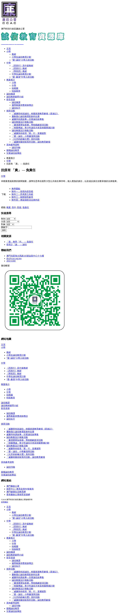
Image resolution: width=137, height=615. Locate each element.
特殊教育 (16, 91)
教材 (14, 54)
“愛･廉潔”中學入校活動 (23, 77)
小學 (8, 51)
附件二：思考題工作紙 (22, 194)
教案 (8, 207)
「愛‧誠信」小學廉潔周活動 (26, 136)
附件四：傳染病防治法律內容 (25, 200)
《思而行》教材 (19, 68)
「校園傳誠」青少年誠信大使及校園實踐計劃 (33, 128)
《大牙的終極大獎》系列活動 (26, 139)
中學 (8, 63)
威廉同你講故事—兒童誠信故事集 (28, 119)
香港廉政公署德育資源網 (18, 494)
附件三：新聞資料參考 (22, 197)
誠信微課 (10, 94)
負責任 (25, 207)
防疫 (19, 207)
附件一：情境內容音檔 (22, 191)
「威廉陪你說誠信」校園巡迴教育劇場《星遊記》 (35, 113)
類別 (3, 219)
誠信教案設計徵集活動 (22, 122)
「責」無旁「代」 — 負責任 (19, 242)
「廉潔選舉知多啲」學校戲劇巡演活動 (30, 125)
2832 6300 (11, 261)
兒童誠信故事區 (13, 153)
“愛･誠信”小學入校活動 (23, 60)
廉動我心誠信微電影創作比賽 (26, 116)
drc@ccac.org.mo (14, 258)
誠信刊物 (16, 147)
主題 (3, 221)
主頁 (8, 48)
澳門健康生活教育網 (16, 492)
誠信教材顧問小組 (15, 97)
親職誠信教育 (12, 150)
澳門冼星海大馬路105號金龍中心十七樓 (25, 256)
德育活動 (10, 111)
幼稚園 (15, 88)
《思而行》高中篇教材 (22, 65)
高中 (14, 207)
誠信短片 (16, 108)
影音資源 (10, 99)
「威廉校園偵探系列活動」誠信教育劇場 (31, 142)
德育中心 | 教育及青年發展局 (20, 489)
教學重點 (16, 189)
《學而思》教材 (19, 71)
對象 (3, 224)
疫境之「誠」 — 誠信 (16, 244)
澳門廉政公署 (12, 486)
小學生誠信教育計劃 (21, 57)
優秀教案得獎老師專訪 (22, 105)
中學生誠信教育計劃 (21, 74)
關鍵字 (4, 227)
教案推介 (10, 80)
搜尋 (4, 230)
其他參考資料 (12, 145)
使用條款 (4, 502)
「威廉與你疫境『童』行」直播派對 (29, 133)
